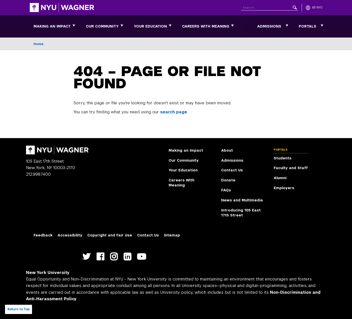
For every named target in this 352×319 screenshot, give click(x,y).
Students (282, 158)
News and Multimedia (242, 200)
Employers (284, 188)
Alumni (280, 178)
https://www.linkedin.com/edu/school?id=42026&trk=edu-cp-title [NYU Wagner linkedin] (128, 259)
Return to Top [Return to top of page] (19, 309)
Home (39, 44)
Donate (228, 180)
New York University (48, 272)
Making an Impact (52, 26)
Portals (307, 26)
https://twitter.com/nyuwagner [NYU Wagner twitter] (87, 259)
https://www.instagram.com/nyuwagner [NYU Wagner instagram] (115, 259)
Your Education (150, 26)
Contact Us (232, 170)
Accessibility (70, 235)
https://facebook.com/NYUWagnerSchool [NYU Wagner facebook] (101, 259)
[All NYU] (314, 7)
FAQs (226, 190)
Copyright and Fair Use (109, 235)
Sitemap (172, 235)
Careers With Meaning (205, 26)
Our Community (102, 26)
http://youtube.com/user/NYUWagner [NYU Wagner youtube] (142, 259)
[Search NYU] (269, 7)
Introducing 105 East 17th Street (241, 212)
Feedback (43, 235)
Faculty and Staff (291, 168)
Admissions (269, 26)
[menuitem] (52, 26)
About (227, 150)
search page (173, 112)
